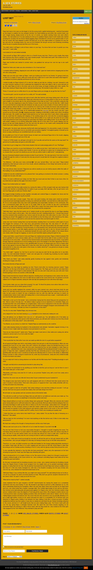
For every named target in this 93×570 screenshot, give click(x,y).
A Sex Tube (30, 11)
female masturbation (77, 151)
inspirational (75, 69)
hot (73, 87)
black (73, 104)
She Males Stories (8, 7)
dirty (73, 168)
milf (73, 140)
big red (30, 313)
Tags (25, 11)
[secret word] (14, 550)
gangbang (74, 136)
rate (14, 526)
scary (73, 51)
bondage (74, 90)
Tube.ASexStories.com (54, 564)
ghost (73, 44)
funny (73, 72)
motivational (75, 94)
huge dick (45, 110)
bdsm (73, 58)
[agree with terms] (3, 546)
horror (73, 97)
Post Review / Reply (36, 550)
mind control (75, 133)
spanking (74, 62)
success (74, 147)
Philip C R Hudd (36, 22)
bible (73, 111)
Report (37, 526)
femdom (74, 119)
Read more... (86, 23)
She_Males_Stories (61, 22)
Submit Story (87, 11)
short (73, 40)
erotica (74, 161)
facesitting (75, 186)
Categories (20, 11)
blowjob (74, 183)
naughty (74, 172)
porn (73, 47)
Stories (15, 11)
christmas (75, 154)
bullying (74, 165)
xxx (73, 79)
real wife (74, 122)
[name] (14, 531)
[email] (36, 531)
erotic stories (54, 513)
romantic (74, 108)
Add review (14, 22)
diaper (73, 126)
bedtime (74, 54)
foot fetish (75, 158)
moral (73, 101)
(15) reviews (7, 526)
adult (73, 65)
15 (10, 22)
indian (73, 37)
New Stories (4, 11)
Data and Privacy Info (77, 567)
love (73, 76)
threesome (75, 144)
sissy (73, 129)
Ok (85, 567)
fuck (73, 179)
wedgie (74, 115)
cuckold (74, 83)
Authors (10, 11)
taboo (73, 176)
